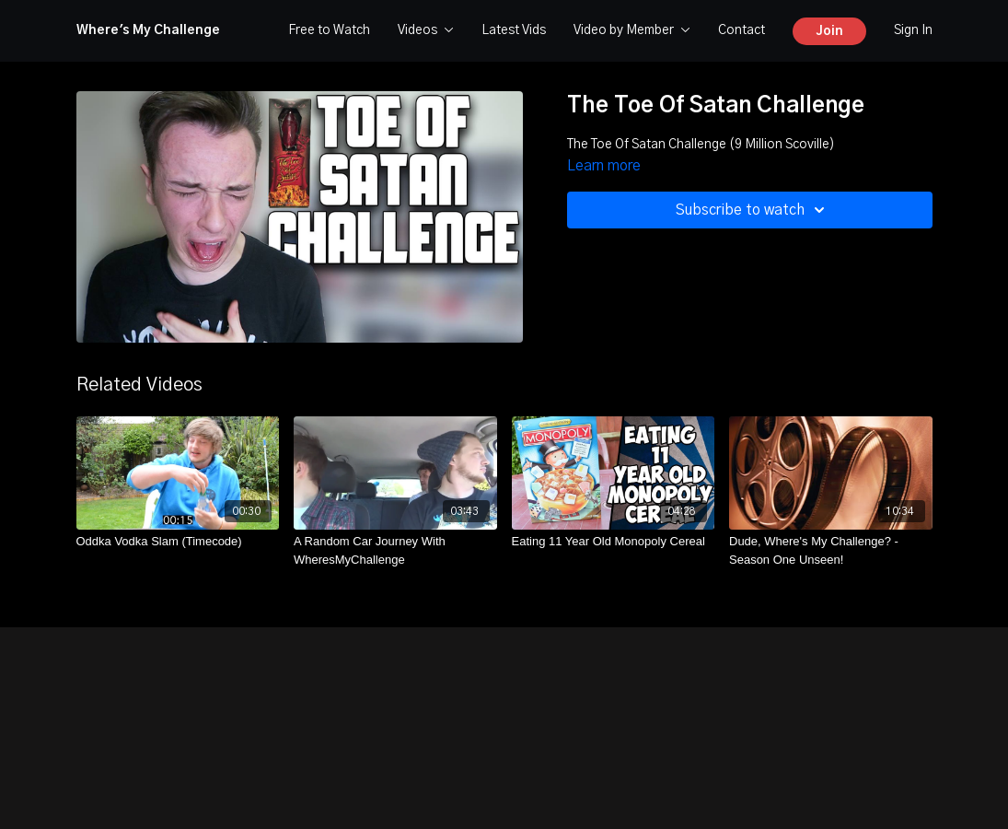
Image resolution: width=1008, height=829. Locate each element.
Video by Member (632, 30)
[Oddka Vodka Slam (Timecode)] (178, 541)
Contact (741, 30)
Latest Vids (513, 30)
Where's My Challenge (148, 30)
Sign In (913, 30)
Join (829, 31)
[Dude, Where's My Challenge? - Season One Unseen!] (831, 550)
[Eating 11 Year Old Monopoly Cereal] (613, 541)
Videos (426, 30)
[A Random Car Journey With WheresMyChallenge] (395, 550)
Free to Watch (329, 30)
